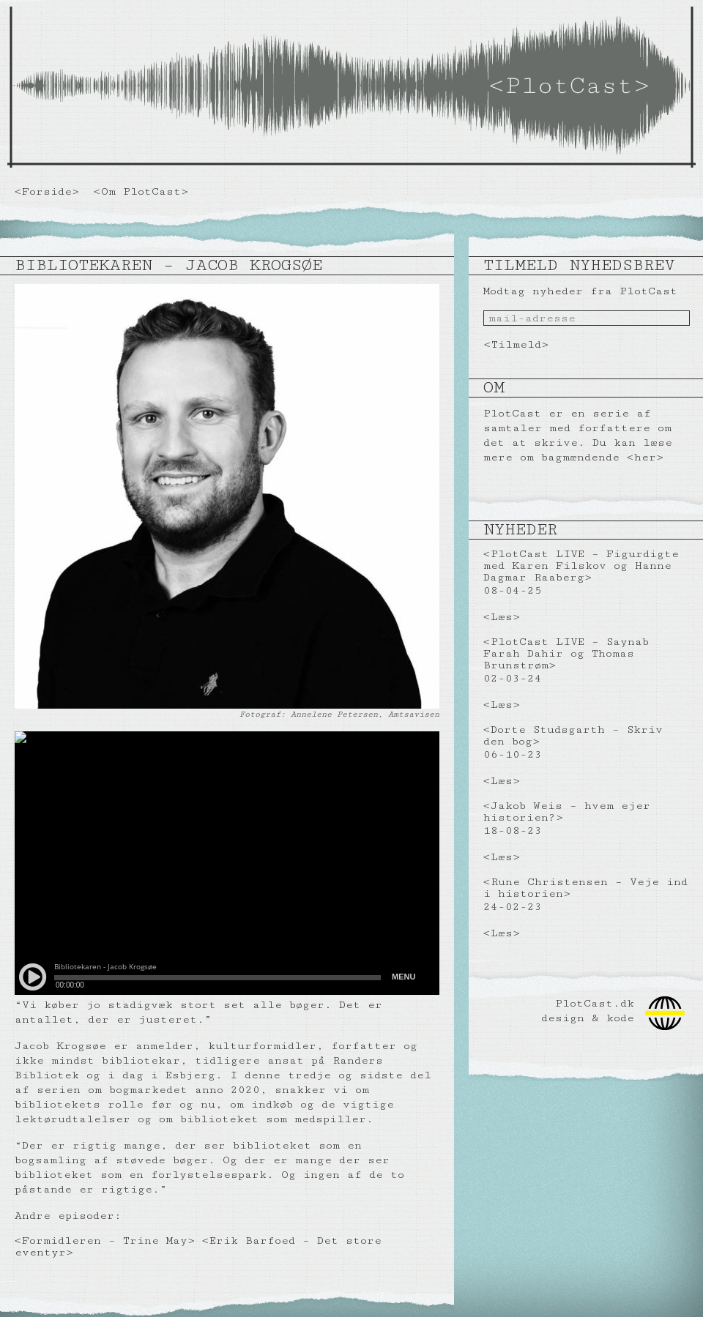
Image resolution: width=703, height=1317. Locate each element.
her (645, 457)
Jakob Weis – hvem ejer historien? (566, 811)
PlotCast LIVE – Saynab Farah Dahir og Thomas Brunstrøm (566, 653)
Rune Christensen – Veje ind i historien (585, 888)
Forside (47, 191)
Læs (502, 617)
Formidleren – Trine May (104, 1240)
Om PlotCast (141, 191)
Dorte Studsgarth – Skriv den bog (573, 735)
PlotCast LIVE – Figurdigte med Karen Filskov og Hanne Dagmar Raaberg (581, 565)
